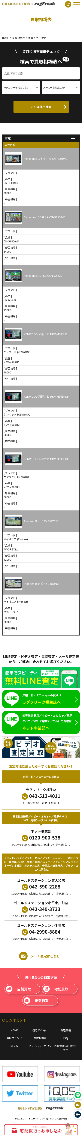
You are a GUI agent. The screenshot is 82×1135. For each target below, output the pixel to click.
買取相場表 (40, 1038)
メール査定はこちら (39, 956)
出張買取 (36, 1000)
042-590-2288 (41, 886)
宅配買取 (55, 989)
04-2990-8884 (41, 932)
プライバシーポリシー (40, 1047)
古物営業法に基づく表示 (65, 1047)
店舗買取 (18, 989)
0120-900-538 (41, 837)
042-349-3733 (41, 909)
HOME (14, 1030)
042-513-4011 (41, 796)
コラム (14, 1046)
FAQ (65, 1038)
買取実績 (66, 1030)
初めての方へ (40, 1030)
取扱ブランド (14, 1038)
